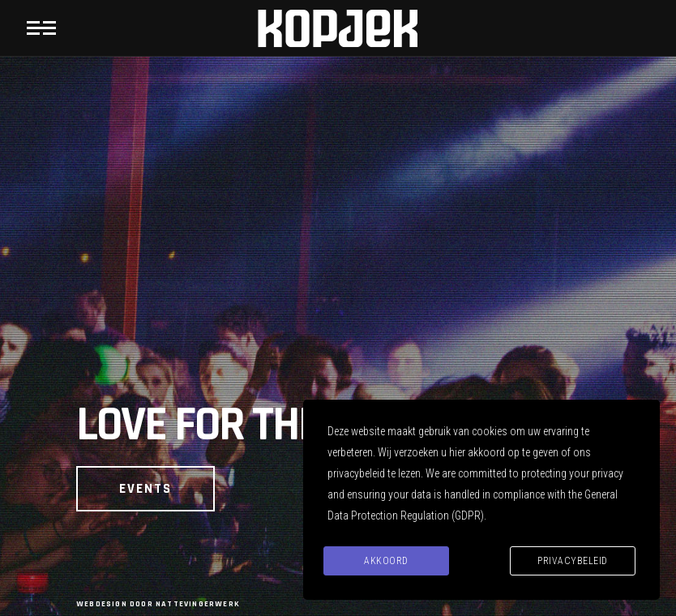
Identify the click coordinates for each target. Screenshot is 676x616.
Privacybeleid (572, 561)
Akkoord (386, 561)
